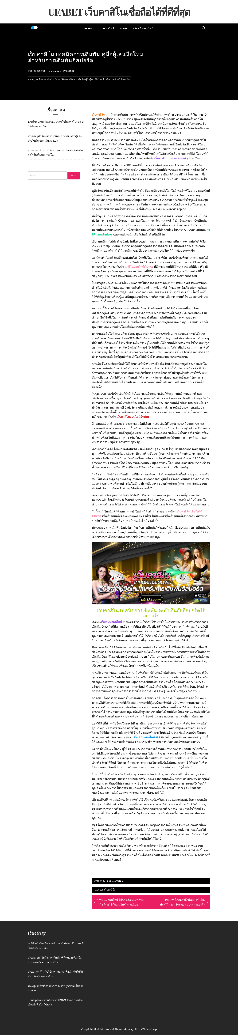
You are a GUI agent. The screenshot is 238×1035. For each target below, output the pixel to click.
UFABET (89, 28)
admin (70, 70)
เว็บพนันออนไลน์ (143, 28)
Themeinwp (149, 1029)
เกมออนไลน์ (107, 28)
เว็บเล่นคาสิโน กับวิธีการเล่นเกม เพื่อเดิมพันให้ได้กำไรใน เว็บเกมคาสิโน (55, 152)
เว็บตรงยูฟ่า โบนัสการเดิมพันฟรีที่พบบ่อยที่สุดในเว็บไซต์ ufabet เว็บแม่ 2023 (55, 138)
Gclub (124, 28)
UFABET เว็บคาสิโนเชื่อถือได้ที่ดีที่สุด (119, 11)
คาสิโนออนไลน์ (115, 881)
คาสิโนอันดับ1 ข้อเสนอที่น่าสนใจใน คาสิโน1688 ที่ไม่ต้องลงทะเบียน (56, 124)
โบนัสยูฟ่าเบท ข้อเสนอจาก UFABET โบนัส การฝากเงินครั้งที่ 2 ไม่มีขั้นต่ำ (55, 1002)
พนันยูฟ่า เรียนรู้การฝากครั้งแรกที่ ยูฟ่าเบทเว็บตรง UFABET (55, 988)
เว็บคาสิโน (109, 889)
